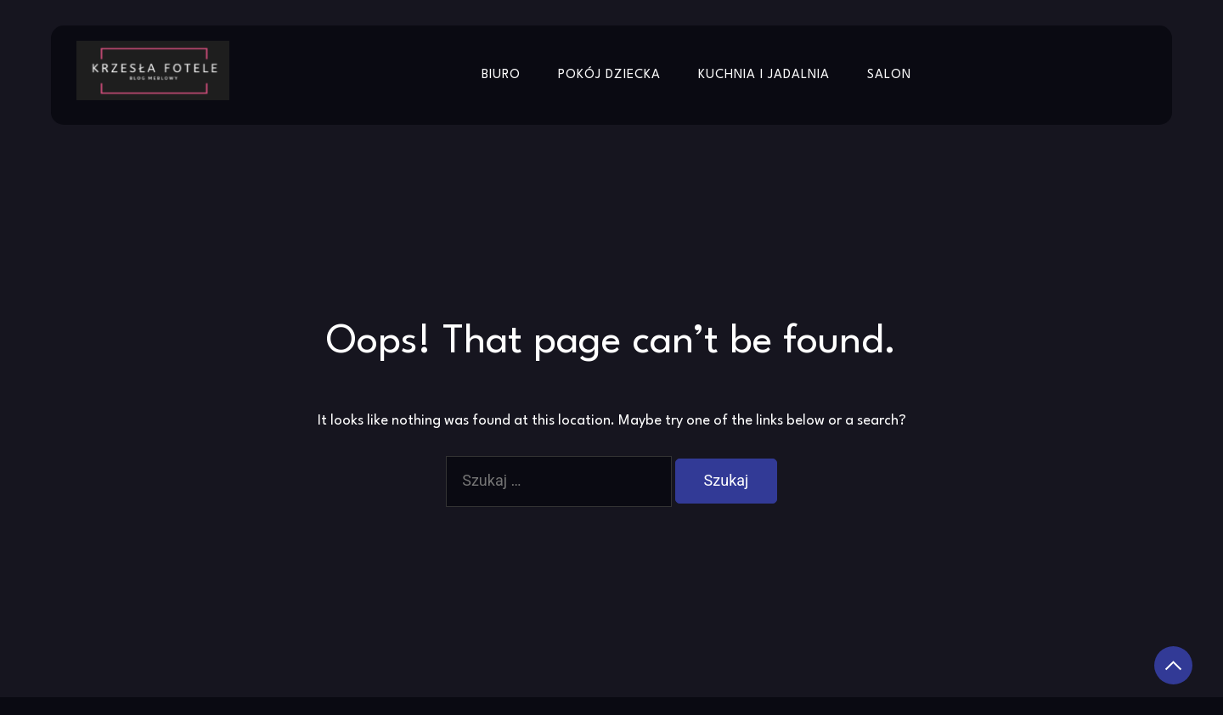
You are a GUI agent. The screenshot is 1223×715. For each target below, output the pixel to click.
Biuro (501, 75)
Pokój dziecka (609, 75)
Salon (889, 75)
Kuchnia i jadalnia (764, 75)
